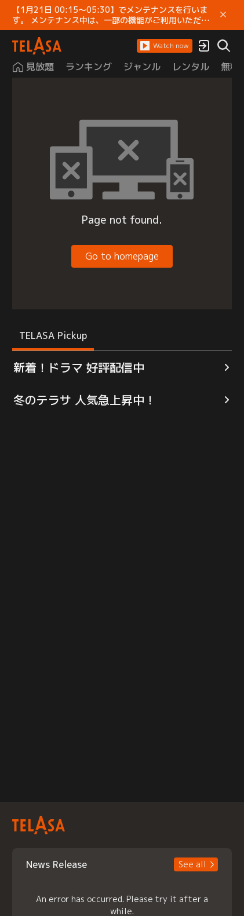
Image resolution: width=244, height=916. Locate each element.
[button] (164, 46)
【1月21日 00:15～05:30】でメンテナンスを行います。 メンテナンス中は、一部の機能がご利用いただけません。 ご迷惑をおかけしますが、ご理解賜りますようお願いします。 (110, 15)
